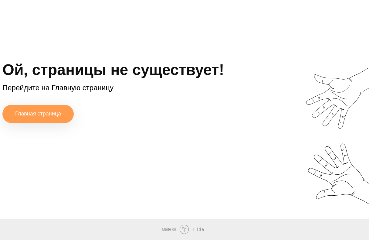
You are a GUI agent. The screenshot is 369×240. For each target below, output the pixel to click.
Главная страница (38, 114)
